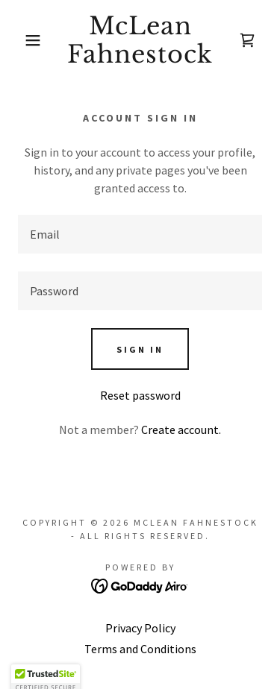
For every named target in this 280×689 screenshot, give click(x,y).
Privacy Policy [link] (140, 627)
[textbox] (140, 234)
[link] (140, 40)
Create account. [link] (181, 429)
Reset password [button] (140, 395)
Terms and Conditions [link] (140, 648)
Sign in (140, 349)
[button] (22, 40)
